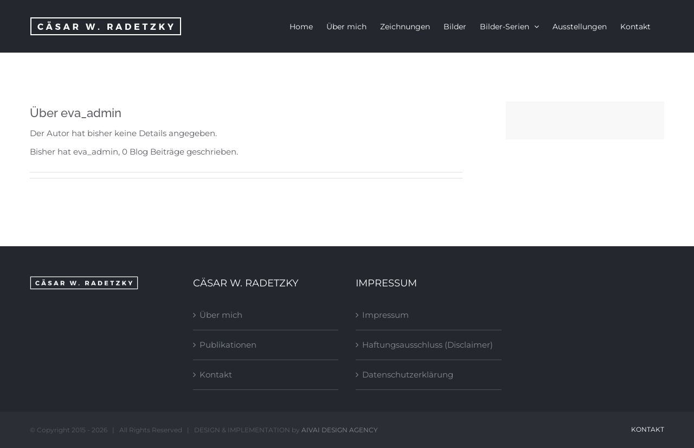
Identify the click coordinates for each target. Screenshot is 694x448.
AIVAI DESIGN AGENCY (339, 430)
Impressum (385, 315)
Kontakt (216, 374)
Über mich (221, 315)
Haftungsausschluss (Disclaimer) (427, 345)
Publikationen (228, 345)
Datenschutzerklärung (407, 374)
